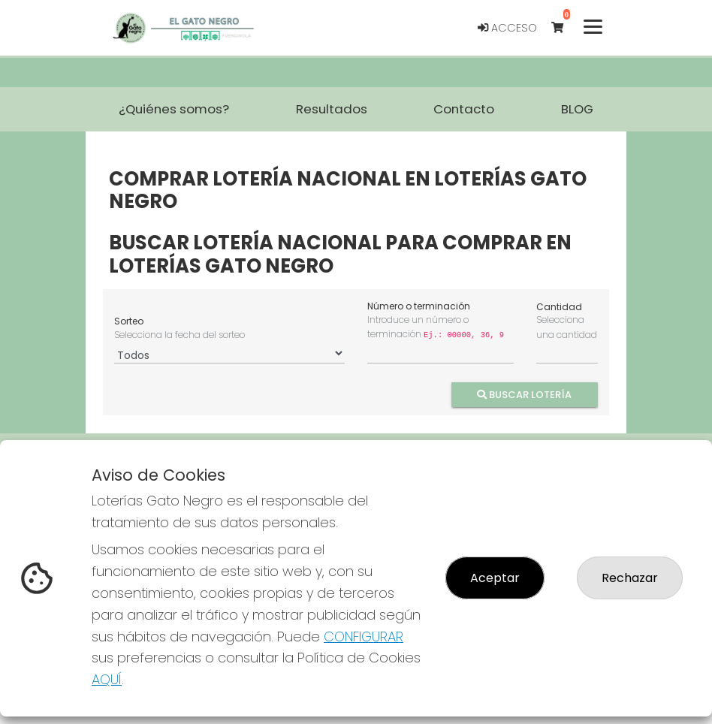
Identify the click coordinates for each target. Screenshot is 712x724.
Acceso (507, 27)
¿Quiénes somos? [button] (174, 109)
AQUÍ (107, 679)
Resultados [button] (331, 109)
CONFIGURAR (363, 636)
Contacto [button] (463, 109)
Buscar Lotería (525, 394)
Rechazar (630, 578)
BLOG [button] (577, 109)
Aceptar (495, 578)
